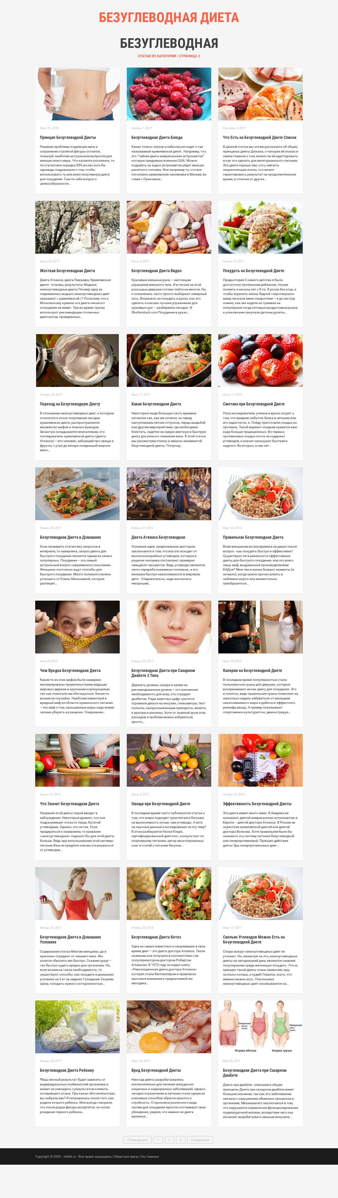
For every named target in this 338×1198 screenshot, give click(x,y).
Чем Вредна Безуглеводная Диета (70, 703)
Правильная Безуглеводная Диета (253, 570)
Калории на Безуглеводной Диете (252, 703)
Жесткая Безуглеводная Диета (67, 303)
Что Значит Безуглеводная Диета (69, 837)
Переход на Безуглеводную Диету (70, 437)
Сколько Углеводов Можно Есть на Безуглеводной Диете (254, 973)
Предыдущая (137, 1173)
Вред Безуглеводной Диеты (156, 1103)
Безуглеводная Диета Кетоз (156, 970)
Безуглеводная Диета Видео (156, 303)
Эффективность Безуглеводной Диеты (257, 837)
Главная (140, 47)
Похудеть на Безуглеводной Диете (253, 303)
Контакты (189, 47)
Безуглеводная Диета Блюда (156, 170)
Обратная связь (126, 1190)
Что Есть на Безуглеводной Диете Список (259, 170)
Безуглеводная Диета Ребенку (67, 1103)
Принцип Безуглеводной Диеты (68, 170)
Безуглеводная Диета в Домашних (70, 570)
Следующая (200, 1173)
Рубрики (164, 47)
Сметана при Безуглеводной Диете (254, 437)
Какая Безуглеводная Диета (156, 437)
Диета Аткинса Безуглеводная (158, 570)
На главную (150, 1190)
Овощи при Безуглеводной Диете (160, 837)
